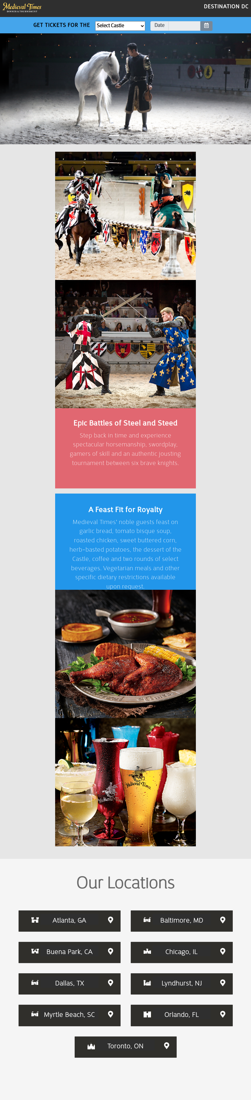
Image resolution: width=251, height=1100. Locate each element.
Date (159, 25)
